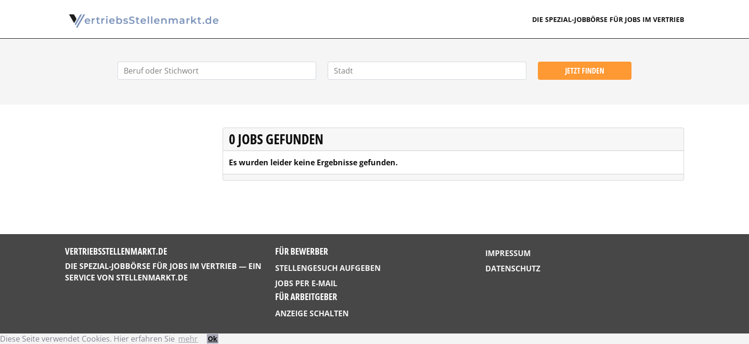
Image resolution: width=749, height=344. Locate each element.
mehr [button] (188, 338)
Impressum (508, 253)
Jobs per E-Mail (306, 283)
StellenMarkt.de (152, 277)
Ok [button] (212, 338)
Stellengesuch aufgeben (328, 268)
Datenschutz (512, 268)
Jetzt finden (584, 70)
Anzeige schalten (312, 313)
